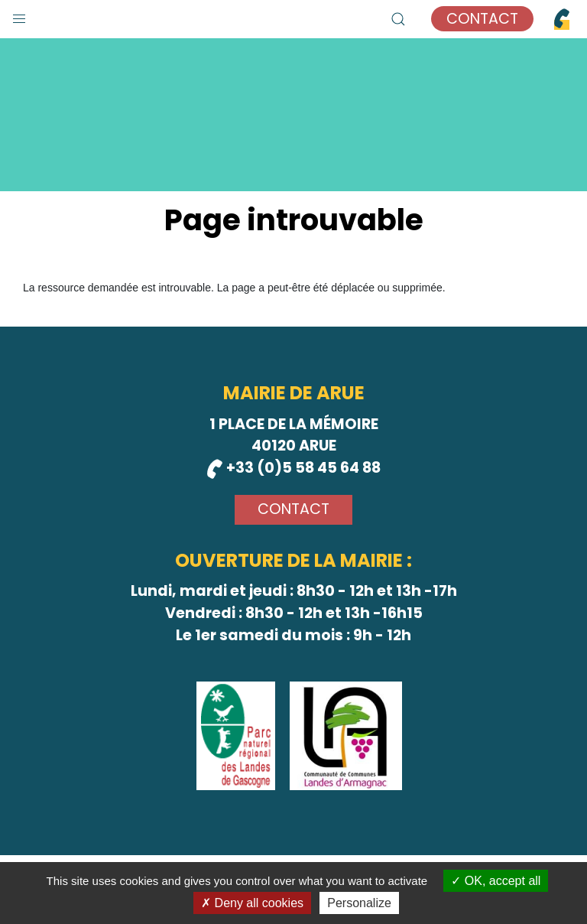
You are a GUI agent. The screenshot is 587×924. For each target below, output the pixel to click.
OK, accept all (495, 880)
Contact (482, 18)
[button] (19, 15)
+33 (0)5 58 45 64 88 (294, 467)
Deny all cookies (252, 902)
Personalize (359, 902)
